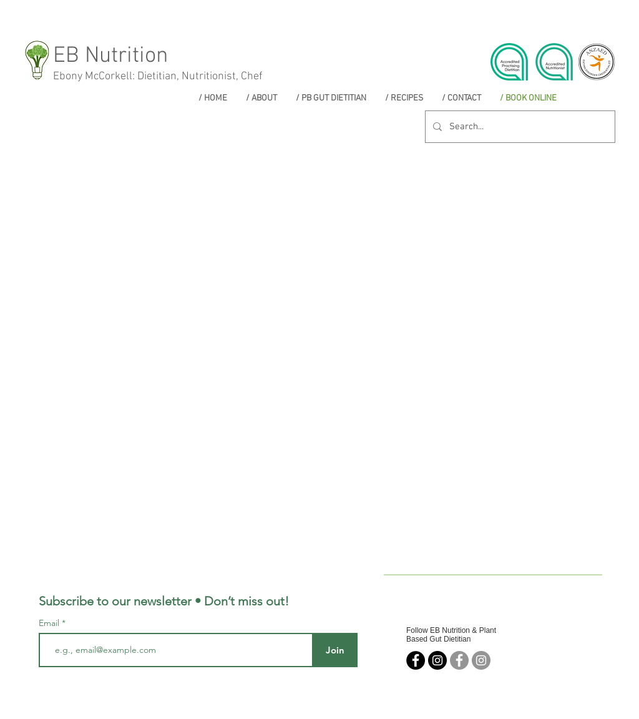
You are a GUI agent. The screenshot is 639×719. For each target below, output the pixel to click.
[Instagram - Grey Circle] (481, 660)
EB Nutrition (110, 56)
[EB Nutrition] (415, 660)
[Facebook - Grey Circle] (459, 660)
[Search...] (518, 126)
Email (50, 623)
